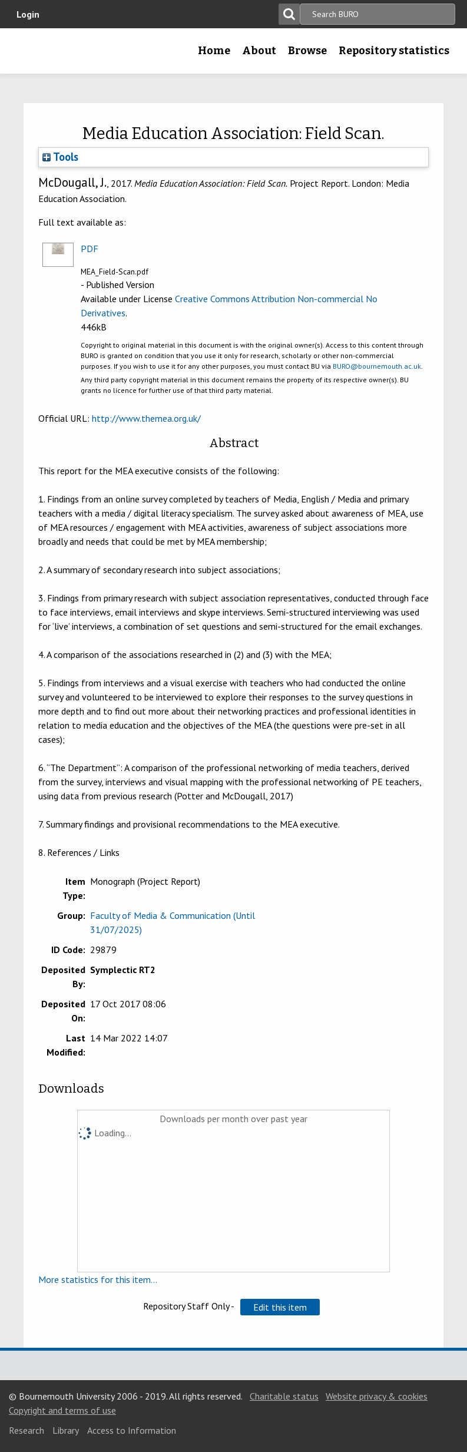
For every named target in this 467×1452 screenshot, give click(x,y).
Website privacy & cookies (377, 1396)
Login (27, 14)
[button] (280, 1307)
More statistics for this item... (97, 1279)
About (259, 50)
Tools (60, 157)
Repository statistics (394, 50)
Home (214, 50)
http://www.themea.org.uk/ (146, 418)
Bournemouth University (28, 54)
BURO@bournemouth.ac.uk (377, 366)
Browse (307, 50)
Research (26, 1430)
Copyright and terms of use (62, 1410)
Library (65, 1430)
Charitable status (284, 1396)
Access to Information (131, 1430)
